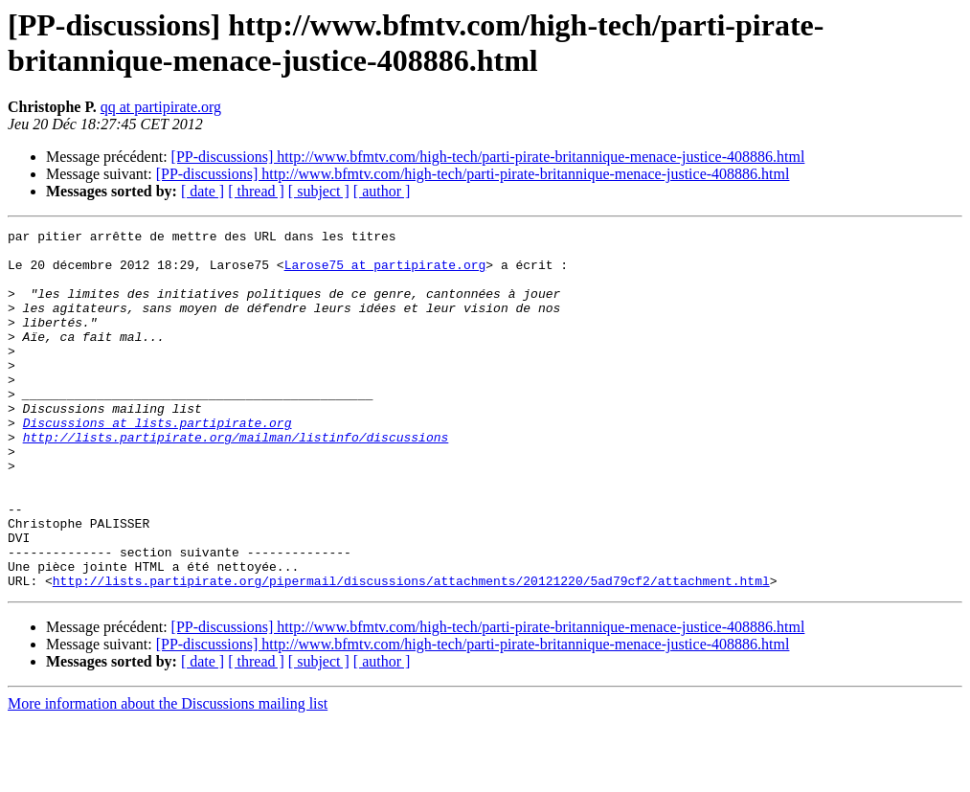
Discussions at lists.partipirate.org (157, 462)
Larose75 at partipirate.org (385, 273)
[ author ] (382, 191)
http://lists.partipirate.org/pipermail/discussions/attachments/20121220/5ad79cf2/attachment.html (411, 652)
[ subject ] (319, 191)
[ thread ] (256, 191)
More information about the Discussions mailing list (167, 775)
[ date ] (202, 191)
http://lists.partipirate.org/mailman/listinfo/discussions (236, 479)
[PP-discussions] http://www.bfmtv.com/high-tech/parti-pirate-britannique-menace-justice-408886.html (488, 156)
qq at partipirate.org (161, 107)
